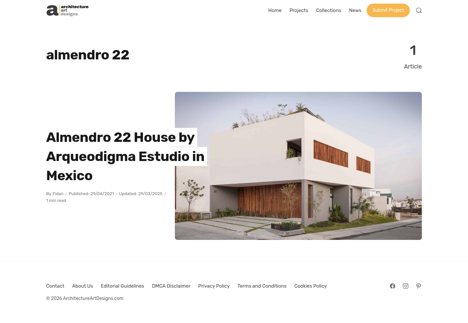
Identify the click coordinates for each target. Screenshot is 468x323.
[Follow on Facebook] (392, 286)
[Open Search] (418, 10)
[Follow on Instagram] (405, 286)
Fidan (58, 193)
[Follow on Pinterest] (418, 286)
